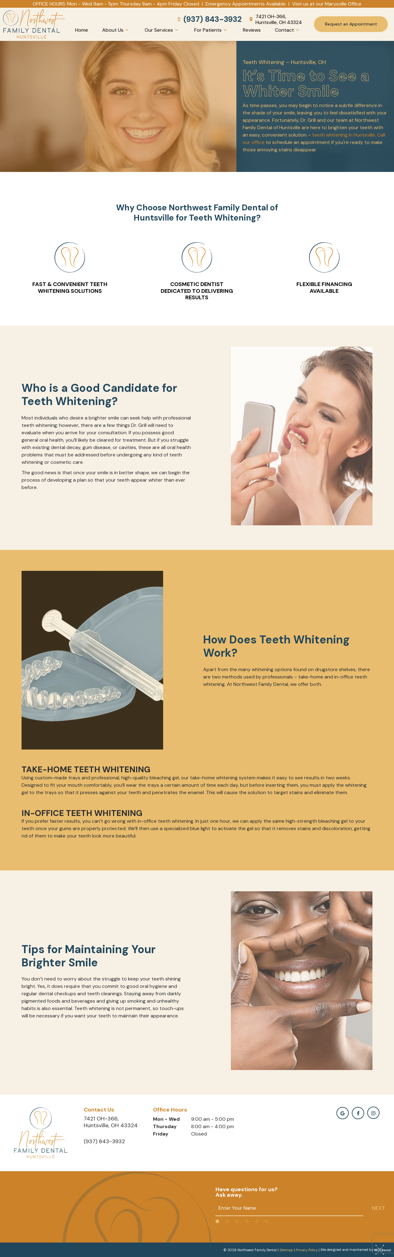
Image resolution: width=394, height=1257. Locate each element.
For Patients (211, 30)
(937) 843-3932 (209, 19)
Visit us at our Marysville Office (326, 4)
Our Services (162, 30)
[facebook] (358, 1112)
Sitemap (286, 1249)
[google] (342, 1112)
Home (81, 30)
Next (378, 1207)
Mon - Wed (166, 1118)
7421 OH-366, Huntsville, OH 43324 (275, 19)
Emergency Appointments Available (246, 4)
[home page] (34, 24)
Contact (288, 30)
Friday (160, 1133)
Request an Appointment (351, 24)
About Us (116, 30)
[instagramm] (373, 1112)
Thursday (165, 1126)
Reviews (252, 30)
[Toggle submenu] (126, 30)
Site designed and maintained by (354, 1249)
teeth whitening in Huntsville (343, 134)
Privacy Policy (307, 1249)
